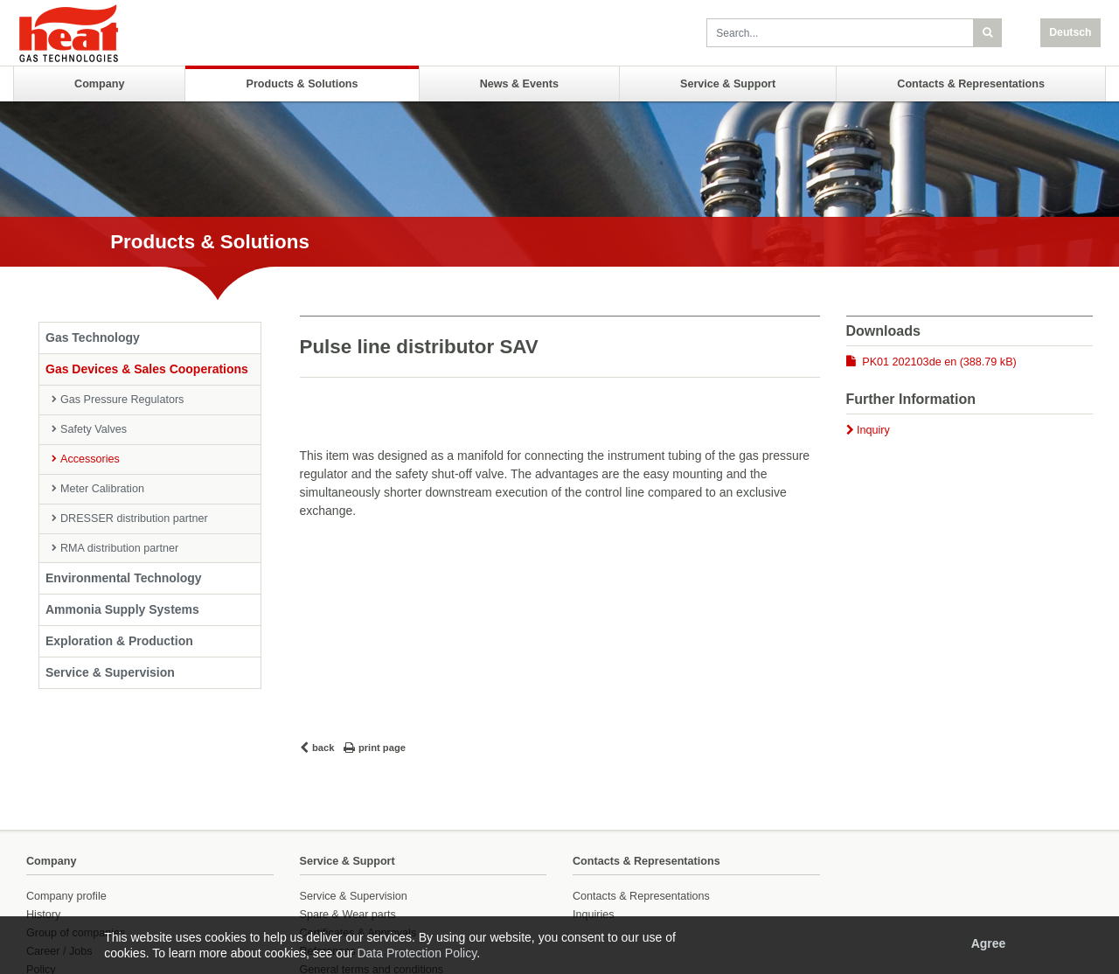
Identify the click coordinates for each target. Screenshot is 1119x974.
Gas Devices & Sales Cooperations (146, 369)
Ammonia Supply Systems (122, 609)
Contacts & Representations (971, 84)
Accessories (90, 459)
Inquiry (873, 430)
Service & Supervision (110, 672)
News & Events (519, 84)
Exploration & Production (119, 641)
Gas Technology (92, 337)
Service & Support (727, 84)
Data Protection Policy (416, 953)
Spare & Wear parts (348, 914)
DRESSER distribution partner (134, 518)
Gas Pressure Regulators (122, 399)
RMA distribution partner (119, 548)
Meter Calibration (102, 489)
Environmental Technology (123, 578)
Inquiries (594, 914)
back (323, 747)
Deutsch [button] (1070, 32)
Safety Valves (93, 429)
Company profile (66, 896)
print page (382, 747)
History (43, 914)
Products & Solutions (302, 84)
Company (99, 84)
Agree (988, 943)
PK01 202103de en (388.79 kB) (939, 362)
